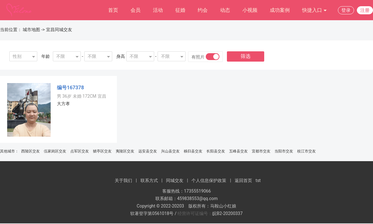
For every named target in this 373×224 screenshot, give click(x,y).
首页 (113, 10)
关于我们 (123, 180)
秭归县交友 (193, 151)
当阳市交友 (283, 151)
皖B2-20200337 (227, 213)
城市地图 (31, 29)
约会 (203, 10)
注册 (365, 10)
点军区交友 (79, 151)
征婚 (180, 10)
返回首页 (243, 180)
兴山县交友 (170, 151)
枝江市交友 (306, 151)
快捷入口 (314, 10)
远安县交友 (147, 151)
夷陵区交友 (125, 151)
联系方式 (149, 180)
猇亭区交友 (102, 151)
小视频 (249, 10)
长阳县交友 (215, 151)
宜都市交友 (261, 151)
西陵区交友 (30, 151)
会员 (135, 10)
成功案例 (280, 10)
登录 (346, 10)
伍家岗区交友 (55, 151)
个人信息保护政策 (208, 180)
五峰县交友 (238, 151)
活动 (158, 10)
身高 (120, 56)
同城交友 (174, 180)
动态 (225, 10)
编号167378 (70, 88)
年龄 (45, 56)
